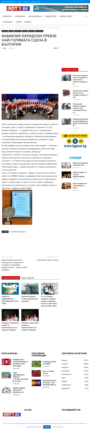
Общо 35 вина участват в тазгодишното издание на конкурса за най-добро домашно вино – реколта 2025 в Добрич (14, 265)
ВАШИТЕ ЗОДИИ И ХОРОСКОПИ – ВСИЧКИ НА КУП (19, 390)
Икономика (35, 16)
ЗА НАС (19, 1)
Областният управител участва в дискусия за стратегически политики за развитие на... (80, 80)
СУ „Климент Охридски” (18, 232)
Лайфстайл (67, 16)
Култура (25, 31)
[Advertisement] (30, 67)
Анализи (20, 16)
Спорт (19, 22)
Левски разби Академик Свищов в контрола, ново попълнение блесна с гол (80, 108)
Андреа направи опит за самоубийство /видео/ (80, 186)
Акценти (9, 28)
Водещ (11, 31)
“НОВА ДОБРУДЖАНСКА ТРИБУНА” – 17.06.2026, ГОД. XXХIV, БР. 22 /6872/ (20, 377)
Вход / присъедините (8, 1)
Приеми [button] (47, 427)
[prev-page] (3, 334)
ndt (5, 48)
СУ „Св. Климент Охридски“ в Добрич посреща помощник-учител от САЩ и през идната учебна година (49, 301)
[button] (85, 16)
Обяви (27, 22)
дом (3, 28)
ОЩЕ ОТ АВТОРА (27, 278)
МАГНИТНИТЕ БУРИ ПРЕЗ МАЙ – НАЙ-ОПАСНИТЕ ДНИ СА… (50, 383)
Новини (8, 16)
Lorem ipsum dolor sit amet (47, 260)
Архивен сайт (36, 1)
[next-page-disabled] (6, 334)
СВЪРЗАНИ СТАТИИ (11, 278)
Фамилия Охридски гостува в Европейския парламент (29, 299)
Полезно (8, 22)
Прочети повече (58, 427)
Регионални (39, 31)
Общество (51, 16)
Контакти (26, 1)
